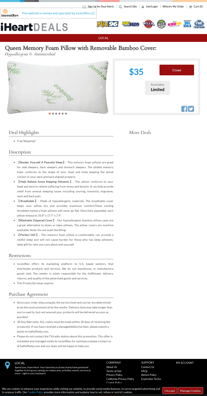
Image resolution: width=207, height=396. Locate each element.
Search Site (128, 6)
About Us (111, 367)
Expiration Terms (151, 378)
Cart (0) (196, 6)
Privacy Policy (114, 374)
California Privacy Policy (120, 378)
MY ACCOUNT (185, 362)
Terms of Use (113, 371)
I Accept (170, 390)
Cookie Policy (35, 392)
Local (103, 38)
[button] (14, 87)
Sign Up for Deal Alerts (98, 6)
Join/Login (150, 6)
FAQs (144, 371)
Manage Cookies (190, 390)
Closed (176, 70)
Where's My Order (174, 6)
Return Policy (149, 374)
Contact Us (147, 367)
